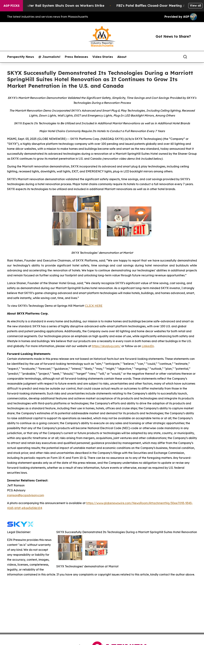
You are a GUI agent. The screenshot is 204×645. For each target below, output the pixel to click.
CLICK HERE (93, 305)
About (121, 57)
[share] (194, 56)
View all (195, 5)
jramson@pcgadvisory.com (25, 495)
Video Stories (102, 57)
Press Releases (76, 57)
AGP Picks (11, 5)
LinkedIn (148, 346)
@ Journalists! (49, 57)
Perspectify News (20, 57)
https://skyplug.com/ (106, 346)
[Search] (185, 57)
